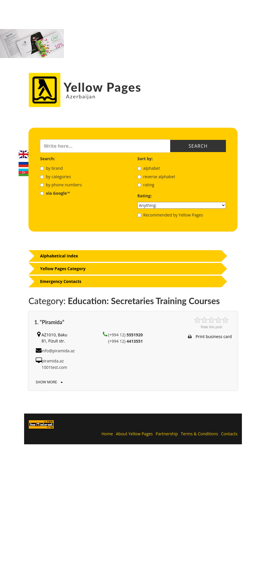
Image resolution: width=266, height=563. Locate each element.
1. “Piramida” (49, 322)
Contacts (229, 433)
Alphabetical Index (59, 256)
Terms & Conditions (199, 433)
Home (107, 433)
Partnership (167, 433)
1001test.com (54, 367)
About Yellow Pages (134, 433)
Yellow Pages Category (63, 268)
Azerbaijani (23, 172)
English (23, 154)
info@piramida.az (58, 350)
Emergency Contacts (60, 281)
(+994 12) (125, 335)
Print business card (210, 336)
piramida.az (53, 361)
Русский (23, 163)
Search (197, 146)
